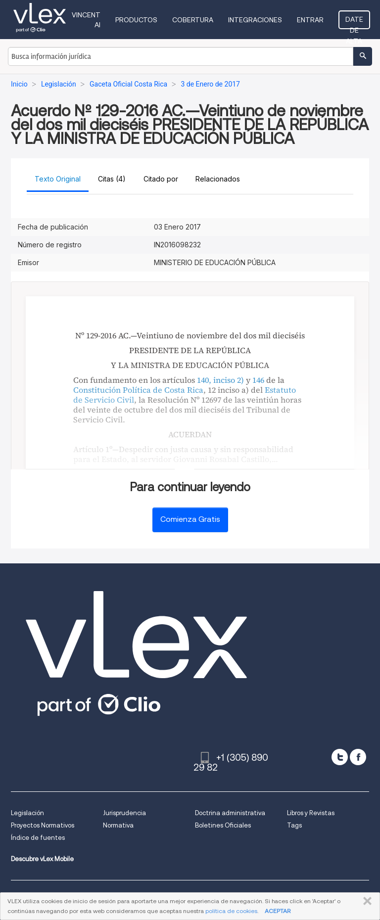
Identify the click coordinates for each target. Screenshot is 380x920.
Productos (136, 20)
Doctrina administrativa (230, 813)
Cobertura (192, 20)
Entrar (310, 20)
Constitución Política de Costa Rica (138, 389)
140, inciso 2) (220, 379)
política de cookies (231, 911)
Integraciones (255, 20)
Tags (294, 825)
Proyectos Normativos (42, 825)
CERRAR (365, 901)
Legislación (27, 813)
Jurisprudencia (124, 813)
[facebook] (358, 757)
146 (258, 379)
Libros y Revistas (310, 813)
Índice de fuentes (38, 837)
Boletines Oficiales (223, 825)
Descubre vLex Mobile (42, 859)
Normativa (118, 825)
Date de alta (354, 22)
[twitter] (340, 757)
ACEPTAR (277, 911)
